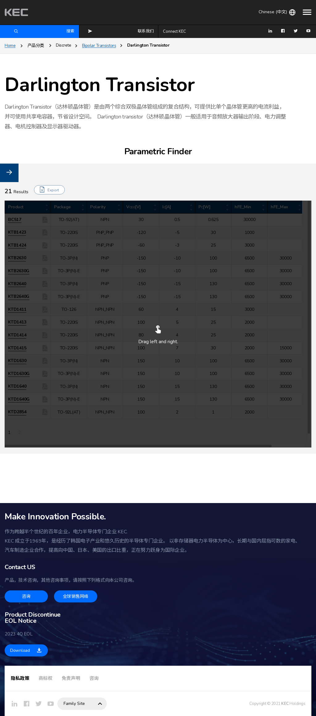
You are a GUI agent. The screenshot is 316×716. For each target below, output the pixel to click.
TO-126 (20, 246)
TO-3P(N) (22, 264)
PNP (17, 336)
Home (10, 45)
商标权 (45, 678)
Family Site (74, 703)
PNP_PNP (22, 345)
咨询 (94, 678)
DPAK (18, 229)
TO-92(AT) (23, 282)
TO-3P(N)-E (24, 273)
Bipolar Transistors (99, 45)
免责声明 (71, 678)
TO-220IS (22, 255)
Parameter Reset (18, 202)
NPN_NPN (22, 327)
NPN (17, 318)
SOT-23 (20, 237)
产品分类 (35, 45)
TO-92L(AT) (24, 291)
